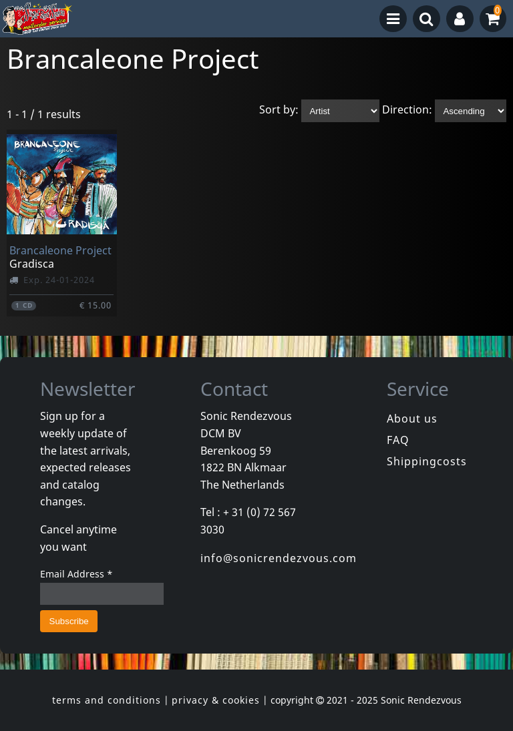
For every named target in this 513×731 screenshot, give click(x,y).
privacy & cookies (216, 700)
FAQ (398, 440)
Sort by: (279, 110)
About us (412, 418)
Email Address (76, 573)
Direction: (407, 110)
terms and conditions (106, 700)
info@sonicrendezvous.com (278, 558)
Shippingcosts (427, 461)
